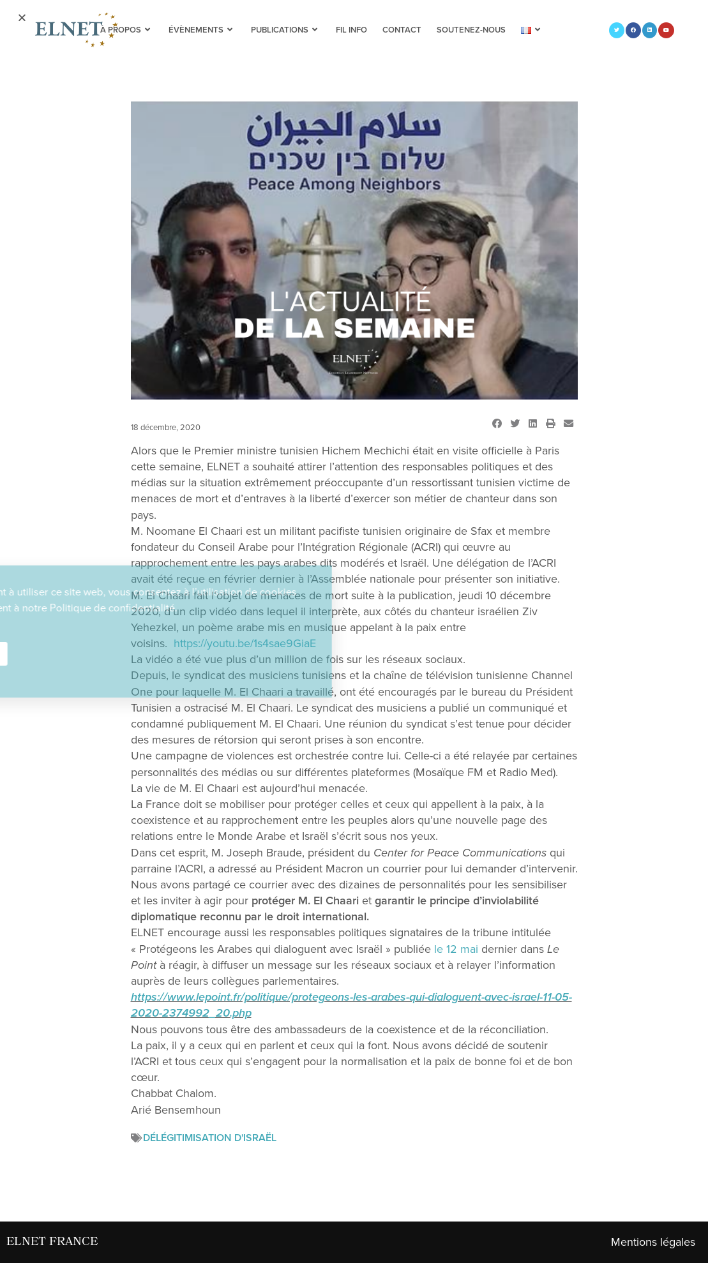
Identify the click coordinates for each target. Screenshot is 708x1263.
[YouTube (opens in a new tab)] (666, 30)
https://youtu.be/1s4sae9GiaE (245, 643)
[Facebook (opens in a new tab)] (633, 30)
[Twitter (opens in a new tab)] (616, 30)
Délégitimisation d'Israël (209, 1138)
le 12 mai (456, 949)
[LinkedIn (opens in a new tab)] (649, 30)
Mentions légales (653, 1242)
